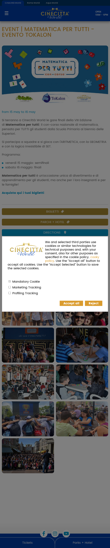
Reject (94, 303)
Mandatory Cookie (26, 281)
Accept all (71, 303)
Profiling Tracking (25, 293)
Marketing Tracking (26, 287)
